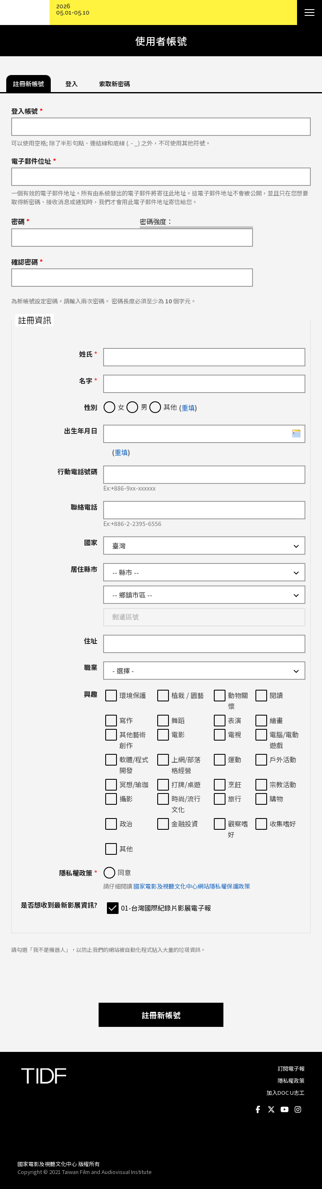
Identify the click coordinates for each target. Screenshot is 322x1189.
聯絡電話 (84, 507)
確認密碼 (27, 262)
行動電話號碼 (77, 471)
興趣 (90, 694)
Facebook (258, 1109)
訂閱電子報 (291, 1068)
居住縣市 (84, 569)
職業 (90, 667)
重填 (188, 408)
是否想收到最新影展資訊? (59, 905)
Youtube (284, 1109)
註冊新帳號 (161, 1014)
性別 (90, 407)
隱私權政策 (78, 873)
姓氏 (88, 354)
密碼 (20, 221)
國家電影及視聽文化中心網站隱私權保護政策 (192, 886)
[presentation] (161, 974)
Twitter (271, 1109)
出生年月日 (80, 431)
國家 (90, 542)
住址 (90, 641)
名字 (88, 380)
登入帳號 (27, 111)
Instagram (298, 1109)
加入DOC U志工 (286, 1092)
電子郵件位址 (33, 161)
